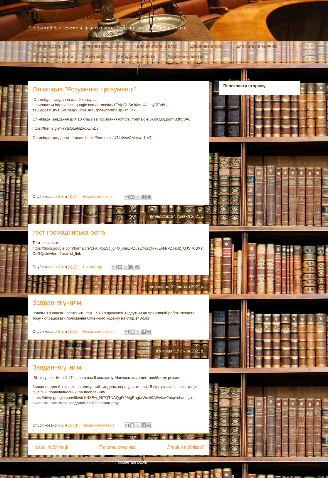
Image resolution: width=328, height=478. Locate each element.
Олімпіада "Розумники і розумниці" (84, 89)
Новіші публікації (50, 447)
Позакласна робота (53, 56)
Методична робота (136, 56)
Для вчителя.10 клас (103, 46)
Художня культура (185, 56)
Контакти (95, 56)
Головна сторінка (52, 46)
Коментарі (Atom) (133, 462)
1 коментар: (94, 267)
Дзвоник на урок (206, 46)
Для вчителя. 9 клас (157, 46)
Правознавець (71, 14)
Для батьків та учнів (257, 46)
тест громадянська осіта (69, 232)
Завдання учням (57, 302)
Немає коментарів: (100, 196)
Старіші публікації (185, 447)
